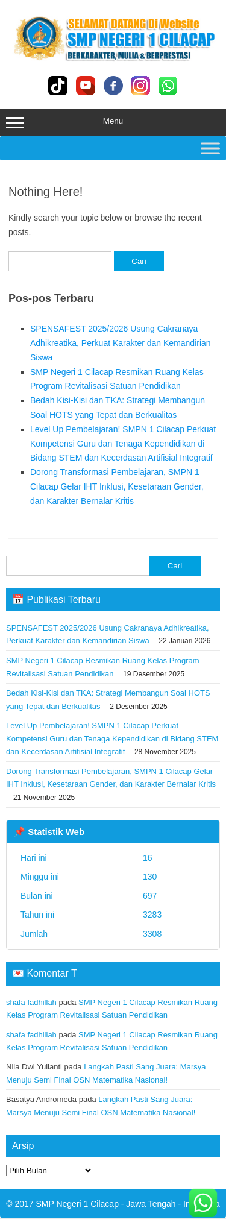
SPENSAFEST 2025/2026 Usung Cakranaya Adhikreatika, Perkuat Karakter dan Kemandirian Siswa (120, 343)
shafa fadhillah (31, 1002)
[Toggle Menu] (210, 148)
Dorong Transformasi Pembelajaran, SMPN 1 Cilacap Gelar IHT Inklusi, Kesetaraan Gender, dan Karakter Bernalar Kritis (117, 486)
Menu (113, 122)
